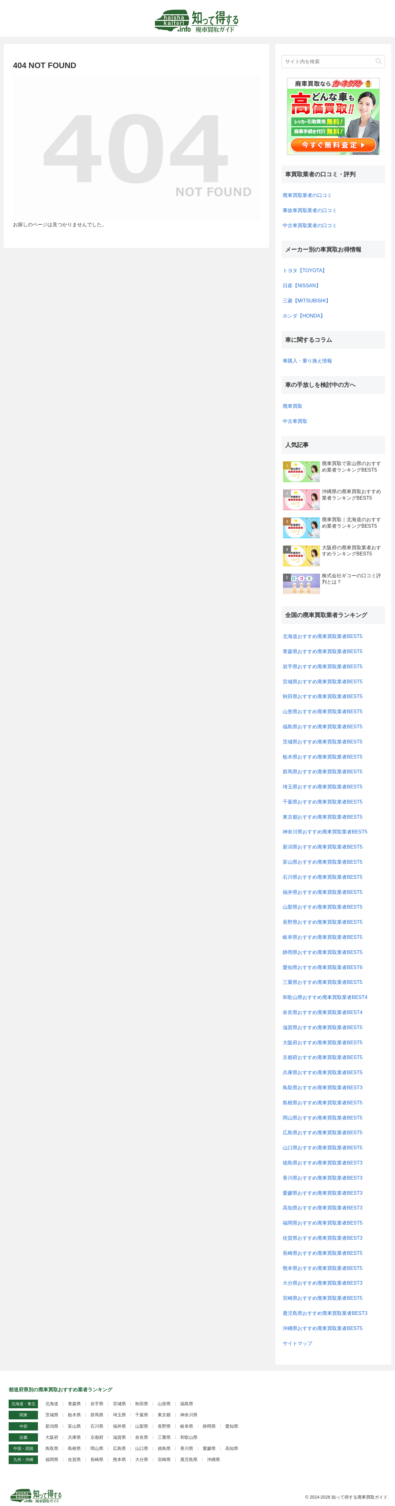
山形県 (164, 1403)
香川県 (186, 1448)
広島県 (119, 1448)
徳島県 (164, 1448)
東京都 (164, 1414)
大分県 (141, 1459)
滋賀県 (119, 1437)
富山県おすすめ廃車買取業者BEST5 (323, 862)
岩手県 (96, 1403)
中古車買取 (295, 421)
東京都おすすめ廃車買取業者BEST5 (323, 817)
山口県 (141, 1448)
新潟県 (51, 1426)
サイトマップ (297, 1343)
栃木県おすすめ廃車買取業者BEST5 (323, 756)
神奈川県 (189, 1414)
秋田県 (141, 1403)
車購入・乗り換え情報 (307, 360)
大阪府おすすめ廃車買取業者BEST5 (323, 1042)
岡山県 (96, 1448)
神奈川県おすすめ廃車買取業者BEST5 (325, 831)
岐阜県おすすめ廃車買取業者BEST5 (323, 937)
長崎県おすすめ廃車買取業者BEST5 (323, 1253)
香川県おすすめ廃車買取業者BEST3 (323, 1178)
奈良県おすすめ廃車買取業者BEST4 (323, 1012)
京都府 (96, 1437)
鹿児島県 (189, 1459)
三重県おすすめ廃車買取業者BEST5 (323, 982)
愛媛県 (209, 1448)
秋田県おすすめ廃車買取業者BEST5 (323, 696)
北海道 (51, 1403)
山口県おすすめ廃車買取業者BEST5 (323, 1147)
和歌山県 (189, 1437)
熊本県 (119, 1459)
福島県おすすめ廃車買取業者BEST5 (323, 726)
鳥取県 (51, 1448)
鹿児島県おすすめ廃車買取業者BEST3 (325, 1313)
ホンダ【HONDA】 (304, 315)
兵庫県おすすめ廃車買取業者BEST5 (323, 1072)
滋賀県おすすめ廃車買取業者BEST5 (323, 1027)
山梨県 (141, 1426)
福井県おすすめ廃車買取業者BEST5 (323, 892)
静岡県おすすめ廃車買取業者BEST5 (323, 952)
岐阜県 (186, 1426)
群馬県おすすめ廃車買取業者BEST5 (323, 771)
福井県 (119, 1426)
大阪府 (51, 1437)
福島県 (186, 1403)
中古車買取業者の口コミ (310, 225)
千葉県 (141, 1414)
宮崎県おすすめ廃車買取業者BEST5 (323, 1298)
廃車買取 (292, 406)
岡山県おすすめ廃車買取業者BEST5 (323, 1117)
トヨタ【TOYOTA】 (305, 270)
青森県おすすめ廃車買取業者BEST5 (323, 651)
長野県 (164, 1426)
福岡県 (51, 1459)
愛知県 (231, 1426)
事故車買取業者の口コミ (310, 210)
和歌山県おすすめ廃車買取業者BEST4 (325, 997)
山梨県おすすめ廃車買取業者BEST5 (323, 907)
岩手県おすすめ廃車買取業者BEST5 (323, 666)
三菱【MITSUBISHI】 (307, 300)
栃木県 (74, 1414)
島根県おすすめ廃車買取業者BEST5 (323, 1102)
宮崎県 (164, 1459)
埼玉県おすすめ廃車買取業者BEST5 (323, 786)
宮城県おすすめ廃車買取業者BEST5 (323, 681)
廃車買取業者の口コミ (307, 195)
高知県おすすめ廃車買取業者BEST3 (323, 1207)
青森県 (74, 1403)
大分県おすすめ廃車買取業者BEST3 (323, 1283)
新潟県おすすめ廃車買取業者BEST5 (323, 846)
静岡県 (209, 1426)
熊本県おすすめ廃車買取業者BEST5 (323, 1268)
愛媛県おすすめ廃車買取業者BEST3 (323, 1193)
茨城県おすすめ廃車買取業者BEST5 (323, 741)
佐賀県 (74, 1459)
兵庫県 (74, 1437)
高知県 (231, 1448)
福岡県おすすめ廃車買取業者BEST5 (323, 1223)
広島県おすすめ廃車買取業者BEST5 (323, 1132)
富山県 (74, 1426)
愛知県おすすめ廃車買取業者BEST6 (323, 967)
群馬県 (96, 1414)
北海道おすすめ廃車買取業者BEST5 (323, 636)
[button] (378, 61)
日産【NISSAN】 (302, 285)
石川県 (96, 1426)
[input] (333, 61)
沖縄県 (213, 1459)
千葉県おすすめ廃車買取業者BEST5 (323, 801)
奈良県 (141, 1437)
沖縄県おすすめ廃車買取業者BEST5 (323, 1328)
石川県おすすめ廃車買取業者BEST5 (323, 877)
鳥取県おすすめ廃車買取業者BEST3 (323, 1087)
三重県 (164, 1437)
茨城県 (51, 1414)
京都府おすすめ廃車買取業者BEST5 (323, 1057)
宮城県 (119, 1403)
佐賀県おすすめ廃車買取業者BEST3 (323, 1238)
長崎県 (96, 1459)
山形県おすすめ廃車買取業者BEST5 (323, 711)
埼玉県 (119, 1414)
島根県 (74, 1448)
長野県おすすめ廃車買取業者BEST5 (323, 922)
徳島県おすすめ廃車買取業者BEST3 (323, 1162)
